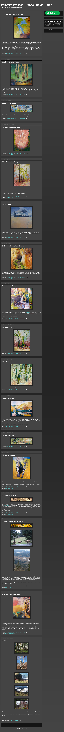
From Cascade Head (9, 495)
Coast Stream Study (9, 286)
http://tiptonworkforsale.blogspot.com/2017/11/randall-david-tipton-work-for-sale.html (53, 24)
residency (32, 313)
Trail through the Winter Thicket (13, 246)
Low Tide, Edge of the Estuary (12, 14)
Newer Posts (5, 725)
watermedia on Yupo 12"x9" (10, 633)
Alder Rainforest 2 (8, 327)
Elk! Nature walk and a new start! (13, 521)
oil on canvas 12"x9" (9, 154)
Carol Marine (27, 312)
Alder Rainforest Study (10, 162)
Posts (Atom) (24, 728)
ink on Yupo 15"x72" (9, 514)
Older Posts (38, 725)
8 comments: (22, 318)
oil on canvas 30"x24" (9, 488)
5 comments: (22, 94)
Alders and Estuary (9, 435)
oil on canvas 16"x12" (9, 54)
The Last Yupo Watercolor (11, 594)
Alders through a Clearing (11, 127)
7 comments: (22, 446)
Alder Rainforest (8, 362)
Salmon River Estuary (9, 103)
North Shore (6, 204)
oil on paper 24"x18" (9, 354)
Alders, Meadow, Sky (9, 455)
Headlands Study (8, 398)
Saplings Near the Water (10, 62)
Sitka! (4, 641)
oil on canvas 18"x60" (9, 120)
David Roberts (6, 505)
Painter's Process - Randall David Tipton (26, 4)
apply (16, 50)
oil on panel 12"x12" (9, 320)
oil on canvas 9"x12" (9, 428)
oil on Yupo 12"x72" (9, 587)
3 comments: (22, 53)
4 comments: (22, 118)
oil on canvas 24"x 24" (9, 95)
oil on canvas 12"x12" (9, 278)
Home (22, 725)
